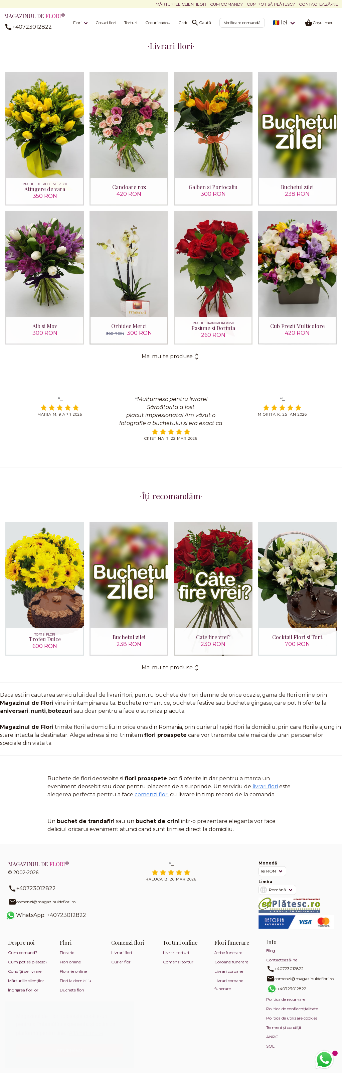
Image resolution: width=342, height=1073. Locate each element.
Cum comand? (226, 4)
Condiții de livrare (24, 971)
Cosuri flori (106, 22)
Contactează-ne (318, 4)
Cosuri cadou (157, 22)
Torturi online (180, 942)
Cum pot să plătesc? (271, 4)
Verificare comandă (242, 22)
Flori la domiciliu (75, 980)
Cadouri (186, 22)
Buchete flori (72, 989)
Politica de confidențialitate (292, 1008)
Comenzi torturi (178, 961)
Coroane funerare (231, 961)
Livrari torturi (176, 952)
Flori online (70, 961)
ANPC (272, 1036)
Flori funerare (231, 942)
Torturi (130, 22)
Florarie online (73, 971)
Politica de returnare (285, 999)
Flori (77, 22)
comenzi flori (152, 794)
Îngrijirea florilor (23, 989)
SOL (270, 1046)
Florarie (67, 952)
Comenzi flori (127, 942)
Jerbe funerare (228, 952)
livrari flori (265, 786)
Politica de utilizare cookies (291, 1018)
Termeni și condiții (283, 1027)
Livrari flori (121, 952)
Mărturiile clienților (181, 4)
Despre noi (21, 942)
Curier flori (121, 961)
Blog (270, 950)
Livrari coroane (228, 971)
